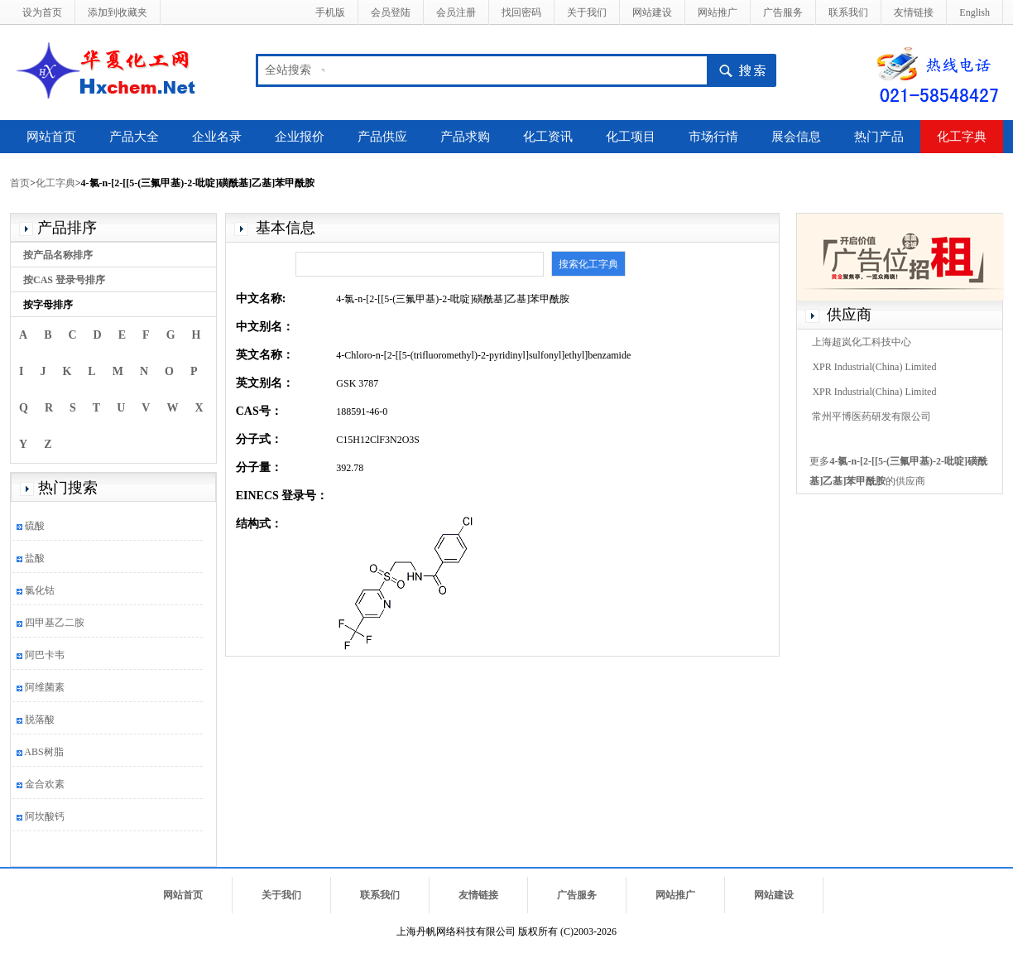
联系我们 (848, 12)
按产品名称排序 (58, 255)
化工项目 (630, 136)
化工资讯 (548, 136)
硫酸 (35, 526)
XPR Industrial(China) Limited (874, 367)
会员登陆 (390, 12)
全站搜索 (288, 70)
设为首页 (42, 12)
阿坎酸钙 (45, 816)
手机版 (330, 12)
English (974, 12)
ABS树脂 (43, 752)
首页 (20, 183)
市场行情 (713, 136)
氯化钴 (40, 590)
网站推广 (717, 12)
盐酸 (35, 558)
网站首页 (51, 136)
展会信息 (796, 136)
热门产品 (879, 136)
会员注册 (456, 12)
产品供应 (382, 136)
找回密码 (521, 12)
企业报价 (299, 136)
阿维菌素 (45, 687)
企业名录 (217, 136)
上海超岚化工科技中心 (861, 342)
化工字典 (962, 136)
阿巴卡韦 (45, 655)
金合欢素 (45, 784)
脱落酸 (40, 719)
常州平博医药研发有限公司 (871, 416)
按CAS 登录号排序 (64, 280)
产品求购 (465, 136)
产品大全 (134, 136)
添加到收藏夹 (117, 12)
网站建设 (652, 12)
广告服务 (783, 12)
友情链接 (914, 12)
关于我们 (587, 12)
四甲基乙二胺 (54, 622)
